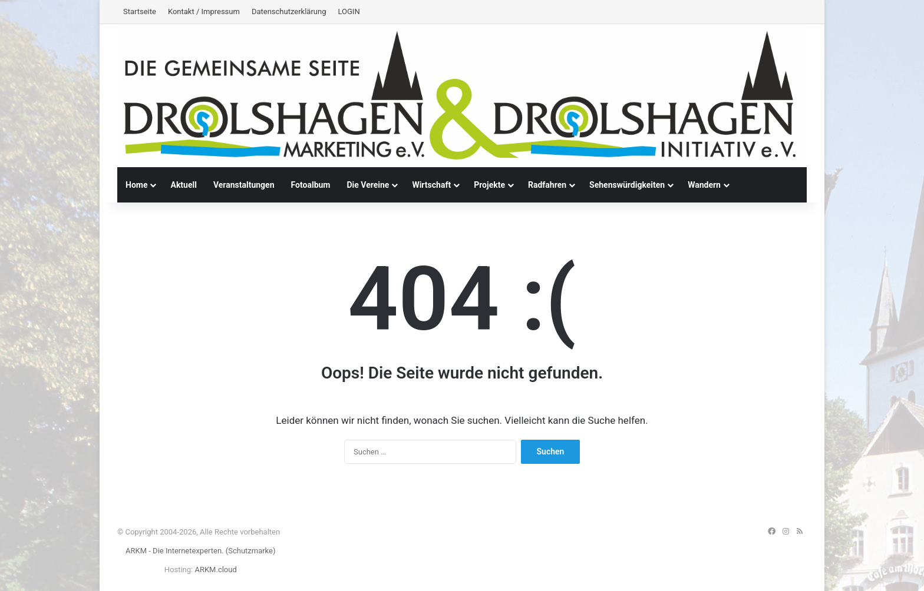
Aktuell (183, 185)
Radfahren (547, 185)
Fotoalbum (311, 185)
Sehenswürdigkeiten (627, 185)
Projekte (489, 185)
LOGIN (348, 11)
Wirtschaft (431, 185)
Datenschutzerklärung (289, 11)
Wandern (704, 185)
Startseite (139, 11)
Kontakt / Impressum (204, 11)
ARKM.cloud (215, 569)
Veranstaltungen (244, 185)
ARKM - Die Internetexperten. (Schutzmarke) (200, 550)
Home (136, 185)
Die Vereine (367, 185)
